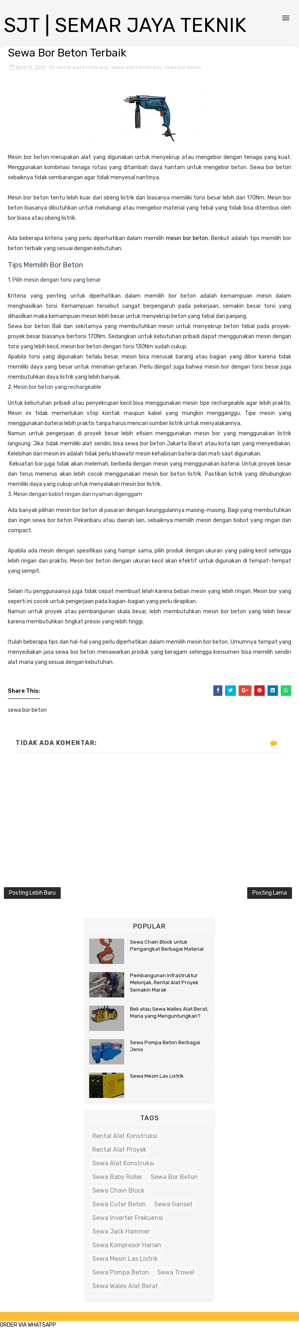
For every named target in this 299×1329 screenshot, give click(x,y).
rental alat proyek (119, 1149)
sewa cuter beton (119, 1204)
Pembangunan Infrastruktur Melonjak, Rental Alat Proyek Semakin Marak (164, 982)
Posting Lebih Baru (32, 893)
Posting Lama (269, 893)
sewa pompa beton (120, 1272)
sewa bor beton (183, 67)
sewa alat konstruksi (136, 67)
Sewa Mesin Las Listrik (157, 1076)
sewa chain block (118, 1190)
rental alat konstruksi (82, 67)
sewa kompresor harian (126, 1245)
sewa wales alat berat (125, 1286)
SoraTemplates (121, 1316)
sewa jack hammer (121, 1231)
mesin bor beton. (187, 238)
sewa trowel (175, 1272)
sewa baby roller (117, 1177)
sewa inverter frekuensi (127, 1217)
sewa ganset (173, 1204)
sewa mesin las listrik (125, 1258)
